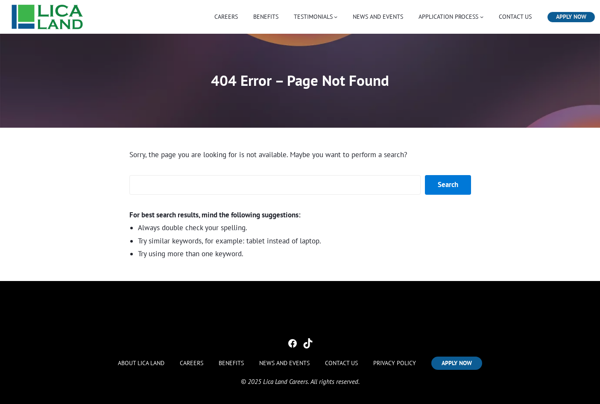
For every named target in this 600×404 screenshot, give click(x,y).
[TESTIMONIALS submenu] (335, 16)
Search (448, 184)
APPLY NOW (571, 16)
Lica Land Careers (285, 382)
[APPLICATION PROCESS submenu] (481, 16)
